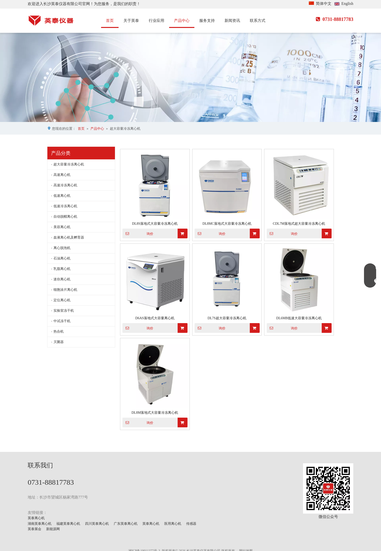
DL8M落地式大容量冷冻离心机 (154, 412)
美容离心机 (61, 227)
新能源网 (53, 529)
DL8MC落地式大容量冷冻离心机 (226, 223)
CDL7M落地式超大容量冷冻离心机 (299, 223)
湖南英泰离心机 (40, 523)
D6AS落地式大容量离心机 (154, 318)
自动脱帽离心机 (65, 216)
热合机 (58, 331)
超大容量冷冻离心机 (68, 164)
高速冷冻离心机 (65, 185)
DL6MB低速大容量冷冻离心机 (299, 318)
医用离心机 (172, 523)
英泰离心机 (36, 518)
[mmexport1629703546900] (328, 488)
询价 (137, 233)
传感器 (191, 523)
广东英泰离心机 (126, 523)
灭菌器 (58, 342)
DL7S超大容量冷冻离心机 (227, 318)
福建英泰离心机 (68, 523)
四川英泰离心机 (97, 523)
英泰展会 (34, 529)
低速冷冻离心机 (65, 206)
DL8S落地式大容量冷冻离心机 (155, 223)
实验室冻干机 (63, 310)
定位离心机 (61, 300)
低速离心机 (61, 196)
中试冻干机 (61, 321)
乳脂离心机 (61, 269)
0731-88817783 (334, 19)
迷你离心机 (61, 279)
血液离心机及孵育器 (68, 237)
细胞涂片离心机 (65, 290)
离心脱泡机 (61, 248)
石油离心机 (61, 258)
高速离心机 (61, 175)
